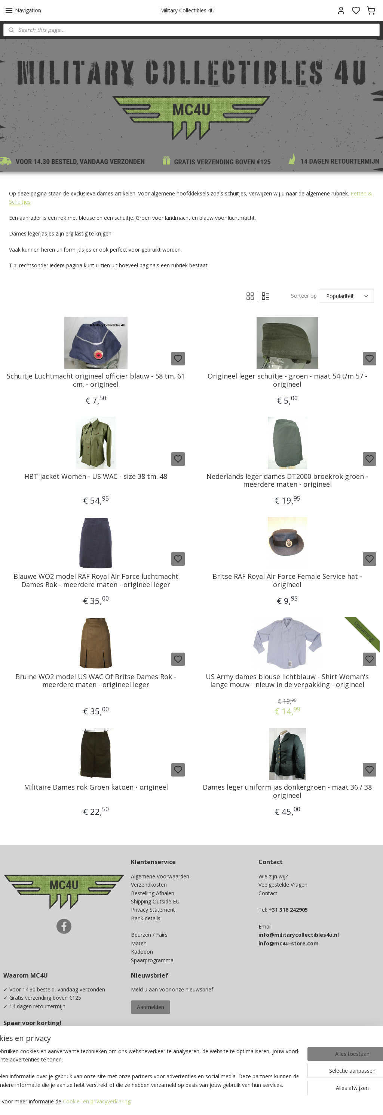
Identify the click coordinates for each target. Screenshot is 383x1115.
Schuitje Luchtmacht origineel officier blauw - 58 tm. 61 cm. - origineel (96, 381)
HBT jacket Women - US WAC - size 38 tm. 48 (95, 477)
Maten (139, 943)
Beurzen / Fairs (149, 934)
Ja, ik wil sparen (29, 1062)
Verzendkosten (149, 884)
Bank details (145, 918)
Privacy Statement (153, 909)
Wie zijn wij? (273, 876)
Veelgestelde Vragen (282, 884)
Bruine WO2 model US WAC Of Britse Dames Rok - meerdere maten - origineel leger (95, 681)
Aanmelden (150, 1007)
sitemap (225, 1101)
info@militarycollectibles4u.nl (298, 934)
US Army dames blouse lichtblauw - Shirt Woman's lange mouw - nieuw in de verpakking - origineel (287, 681)
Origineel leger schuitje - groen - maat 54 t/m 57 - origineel (287, 381)
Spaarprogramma (152, 960)
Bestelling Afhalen (152, 893)
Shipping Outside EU (155, 901)
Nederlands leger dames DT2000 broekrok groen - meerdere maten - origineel (287, 481)
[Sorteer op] (347, 296)
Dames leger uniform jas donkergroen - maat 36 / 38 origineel (287, 792)
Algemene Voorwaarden (160, 876)
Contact (268, 893)
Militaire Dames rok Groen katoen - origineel (96, 788)
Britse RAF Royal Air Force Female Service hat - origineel (287, 581)
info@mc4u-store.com (288, 943)
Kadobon (142, 951)
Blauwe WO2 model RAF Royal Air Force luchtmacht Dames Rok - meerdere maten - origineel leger (95, 581)
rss (241, 1101)
